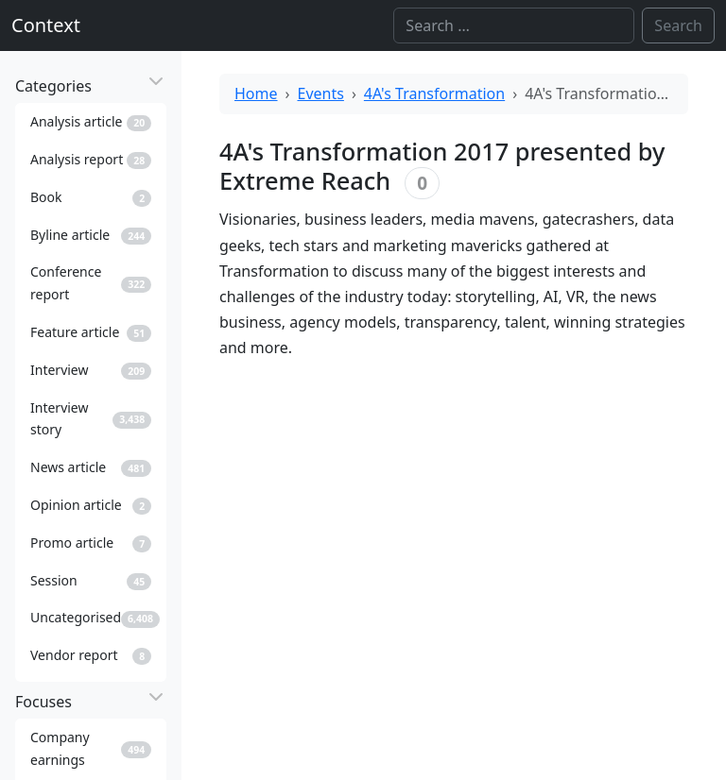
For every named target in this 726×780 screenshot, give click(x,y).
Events (321, 93)
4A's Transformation (434, 93)
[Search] (513, 25)
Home (256, 93)
